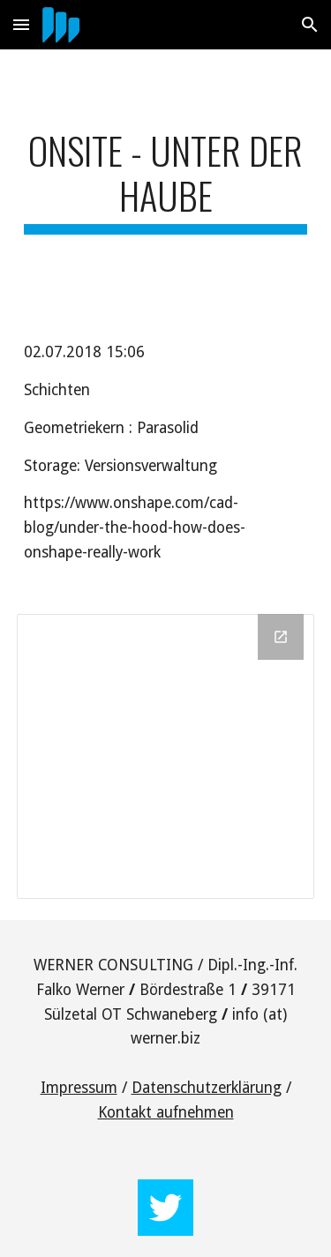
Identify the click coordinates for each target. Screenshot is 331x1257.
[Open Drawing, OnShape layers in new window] (281, 637)
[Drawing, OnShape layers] (166, 756)
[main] (166, 181)
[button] (21, 24)
